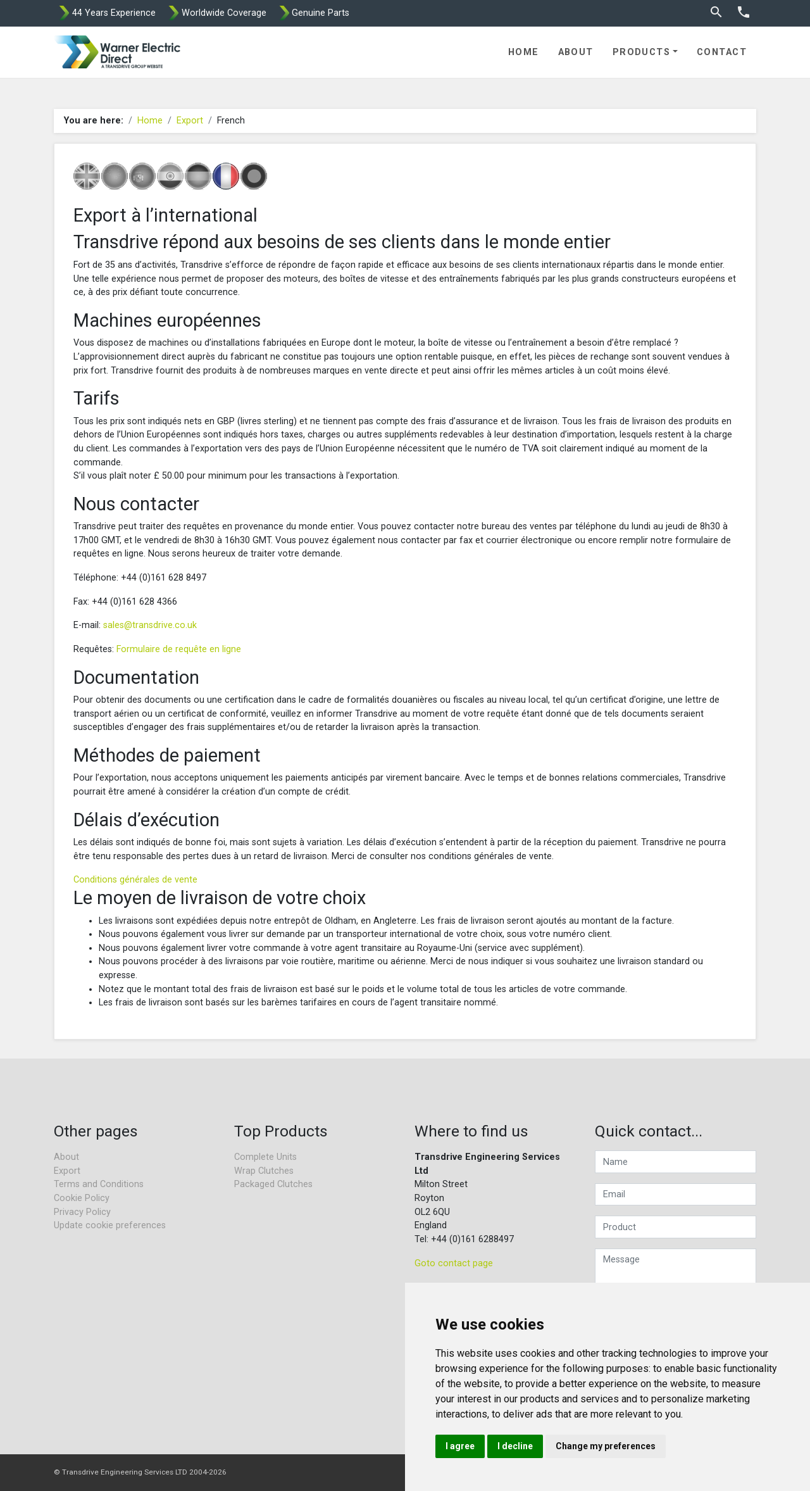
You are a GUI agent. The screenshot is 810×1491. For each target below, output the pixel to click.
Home (523, 52)
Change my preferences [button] (606, 1446)
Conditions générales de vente (135, 879)
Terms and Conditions (99, 1184)
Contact (722, 52)
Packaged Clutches (273, 1184)
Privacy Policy (82, 1212)
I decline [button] (515, 1446)
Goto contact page (453, 1263)
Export (190, 120)
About (576, 52)
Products (642, 52)
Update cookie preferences (110, 1225)
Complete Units (265, 1157)
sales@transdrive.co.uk (150, 625)
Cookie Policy (81, 1198)
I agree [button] (460, 1446)
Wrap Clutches (264, 1171)
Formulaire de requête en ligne (178, 649)
